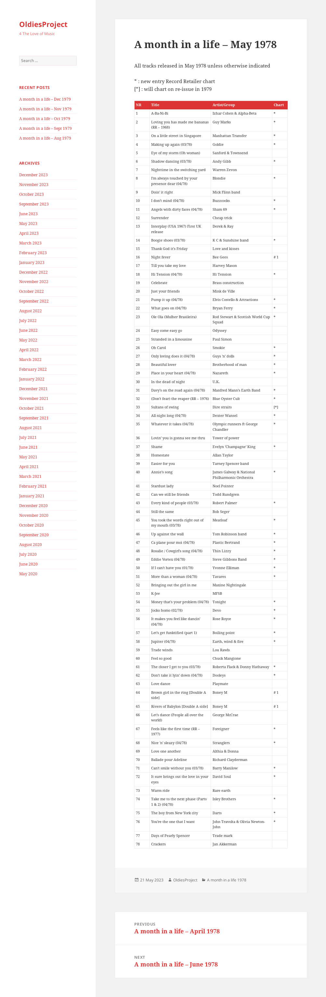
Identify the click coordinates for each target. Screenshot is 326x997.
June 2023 (28, 214)
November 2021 (33, 398)
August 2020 (30, 544)
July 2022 (28, 320)
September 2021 (34, 418)
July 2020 (28, 554)
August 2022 (30, 311)
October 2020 (31, 525)
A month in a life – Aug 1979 (45, 138)
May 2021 (28, 457)
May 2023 (28, 223)
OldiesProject (43, 24)
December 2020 (33, 505)
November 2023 (33, 184)
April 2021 (29, 466)
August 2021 (30, 427)
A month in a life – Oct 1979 (44, 118)
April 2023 (29, 233)
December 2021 (33, 389)
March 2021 (30, 476)
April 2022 (29, 350)
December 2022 (33, 272)
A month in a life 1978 (226, 880)
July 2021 (28, 437)
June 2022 (28, 330)
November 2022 (33, 281)
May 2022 (28, 340)
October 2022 (31, 291)
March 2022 (30, 359)
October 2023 (31, 194)
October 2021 (31, 408)
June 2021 (28, 447)
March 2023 (30, 243)
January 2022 (32, 379)
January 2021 (32, 496)
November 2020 (33, 515)
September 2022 (34, 301)
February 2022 (33, 369)
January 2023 (32, 262)
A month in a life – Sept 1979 (45, 128)
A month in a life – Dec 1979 (45, 99)
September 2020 (34, 535)
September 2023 (34, 204)
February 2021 (33, 486)
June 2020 (28, 564)
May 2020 (28, 574)
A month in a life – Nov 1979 (45, 109)
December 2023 (33, 175)
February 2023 (33, 252)
